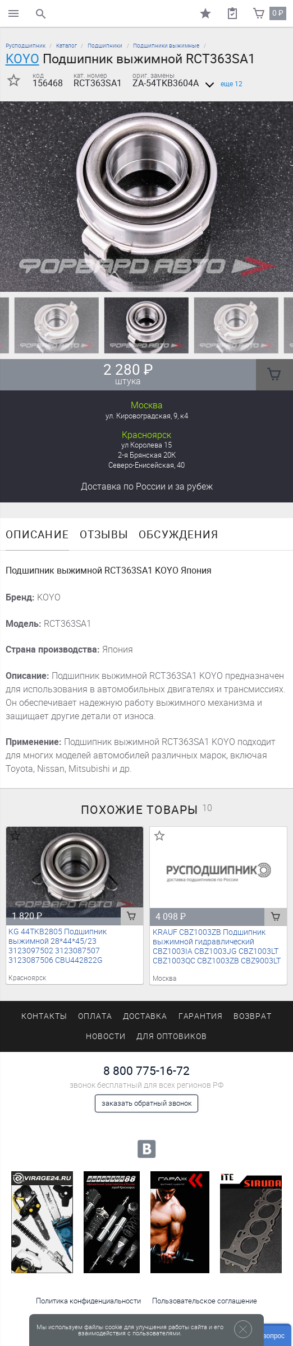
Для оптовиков (171, 1036)
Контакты (44, 1016)
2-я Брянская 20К (147, 455)
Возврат (253, 1016)
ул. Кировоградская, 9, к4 (147, 416)
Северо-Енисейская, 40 (146, 465)
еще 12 (221, 84)
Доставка (147, 486)
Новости (106, 1036)
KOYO (22, 59)
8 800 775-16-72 (146, 1071)
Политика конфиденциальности (88, 1301)
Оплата (95, 1016)
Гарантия (200, 1016)
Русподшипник (25, 45)
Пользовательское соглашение (204, 1301)
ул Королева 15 (146, 445)
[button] (139, 278)
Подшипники (105, 45)
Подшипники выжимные (166, 45)
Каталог (66, 45)
